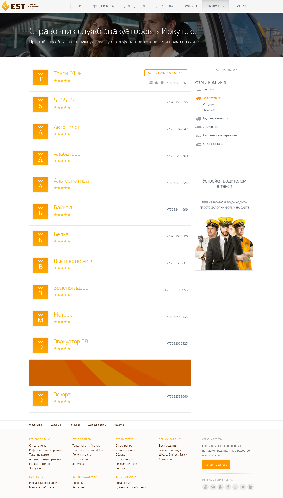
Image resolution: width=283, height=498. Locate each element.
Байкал (63, 207)
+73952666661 (177, 263)
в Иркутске (175, 30)
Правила (119, 424)
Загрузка (35, 468)
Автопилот (67, 127)
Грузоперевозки (213, 118)
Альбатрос (67, 153)
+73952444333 (177, 317)
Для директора (104, 6)
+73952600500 (177, 236)
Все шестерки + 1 (76, 261)
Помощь (77, 483)
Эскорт (62, 394)
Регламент (79, 487)
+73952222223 (177, 183)
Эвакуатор (210, 98)
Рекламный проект (128, 463)
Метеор (63, 314)
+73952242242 (177, 129)
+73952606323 (177, 343)
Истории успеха (126, 450)
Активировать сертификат (46, 459)
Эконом (207, 110)
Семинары (165, 459)
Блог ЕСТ (240, 6)
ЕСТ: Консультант (170, 439)
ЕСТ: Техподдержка (84, 476)
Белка (61, 234)
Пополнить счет (82, 454)
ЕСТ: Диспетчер (125, 439)
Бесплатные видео (171, 450)
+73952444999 (177, 209)
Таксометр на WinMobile (88, 450)
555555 (64, 100)
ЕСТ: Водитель (81, 439)
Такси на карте (39, 454)
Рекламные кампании (43, 483)
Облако (120, 454)
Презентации (124, 459)
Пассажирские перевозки (220, 135)
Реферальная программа (45, 450)
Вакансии (56, 424)
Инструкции (80, 459)
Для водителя (134, 6)
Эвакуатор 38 (71, 341)
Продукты (190, 6)
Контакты (75, 424)
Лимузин (208, 127)
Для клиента (164, 6)
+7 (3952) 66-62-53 (174, 290)
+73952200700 (177, 156)
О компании (36, 424)
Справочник (215, 6)
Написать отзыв (39, 463)
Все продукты (168, 445)
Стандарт (208, 104)
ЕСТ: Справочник (126, 476)
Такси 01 (65, 73)
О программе (37, 445)
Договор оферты (97, 424)
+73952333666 (177, 396)
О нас (79, 6)
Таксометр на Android (86, 445)
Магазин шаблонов (41, 487)
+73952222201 (177, 83)
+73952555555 (177, 102)
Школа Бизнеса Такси (173, 454)
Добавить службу (224, 70)
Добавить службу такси (131, 487)
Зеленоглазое (71, 287)
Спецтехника (211, 144)
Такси (207, 89)
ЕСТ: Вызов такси (40, 439)
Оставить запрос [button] (216, 464)
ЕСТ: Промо (36, 476)
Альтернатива (71, 180)
